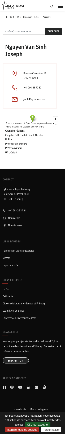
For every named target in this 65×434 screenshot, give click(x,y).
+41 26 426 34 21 (14, 210)
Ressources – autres (31, 17)
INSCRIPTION (15, 360)
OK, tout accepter (38, 424)
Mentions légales (39, 409)
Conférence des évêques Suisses (19, 318)
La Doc (6, 289)
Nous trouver (12, 225)
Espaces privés (10, 265)
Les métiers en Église (13, 310)
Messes (6, 257)
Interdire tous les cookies (22, 429)
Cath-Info (8, 296)
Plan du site (20, 409)
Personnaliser (51, 429)
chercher (54, 31)
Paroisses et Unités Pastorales (18, 250)
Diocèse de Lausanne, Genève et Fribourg (24, 303)
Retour (8, 17)
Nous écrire (11, 218)
